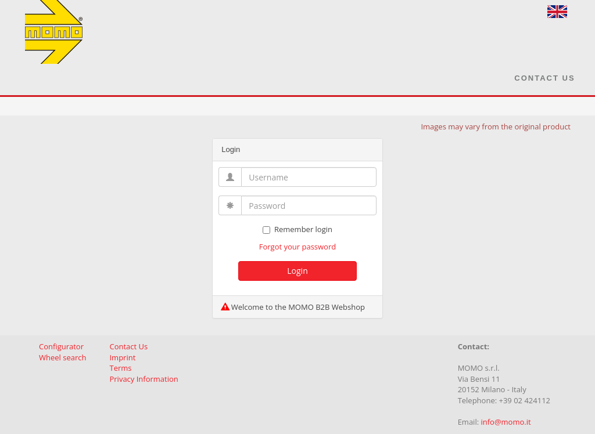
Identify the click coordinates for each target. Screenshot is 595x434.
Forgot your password (297, 246)
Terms (120, 368)
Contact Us (544, 78)
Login (297, 270)
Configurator (61, 346)
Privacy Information (143, 379)
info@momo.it (506, 422)
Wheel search (62, 357)
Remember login (297, 229)
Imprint (122, 357)
